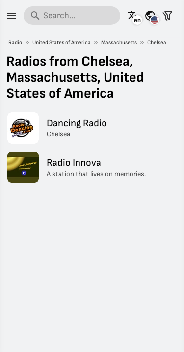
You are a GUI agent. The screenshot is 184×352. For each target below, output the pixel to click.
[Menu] (12, 15)
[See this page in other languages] (133, 15)
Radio (15, 42)
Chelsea (156, 42)
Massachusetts (119, 42)
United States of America (61, 42)
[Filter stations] (167, 15)
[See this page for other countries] (150, 15)
